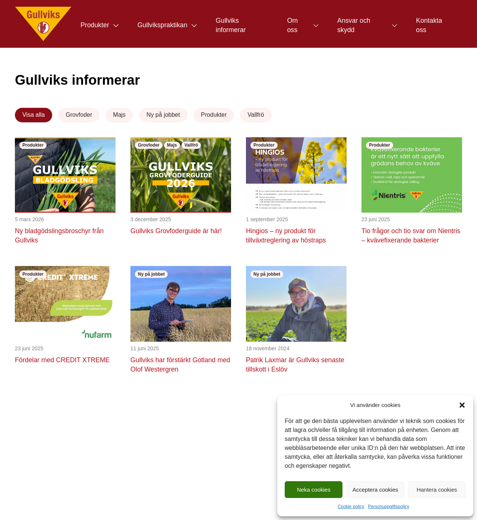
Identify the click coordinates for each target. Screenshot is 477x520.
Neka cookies (314, 489)
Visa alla (33, 115)
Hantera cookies (437, 489)
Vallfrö (255, 115)
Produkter (94, 25)
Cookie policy (351, 506)
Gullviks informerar (231, 25)
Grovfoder (79, 115)
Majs (119, 115)
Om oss (292, 25)
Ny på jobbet (163, 115)
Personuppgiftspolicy (388, 506)
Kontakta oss (429, 25)
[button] (462, 405)
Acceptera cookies (375, 489)
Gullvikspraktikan (162, 25)
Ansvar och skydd (353, 25)
